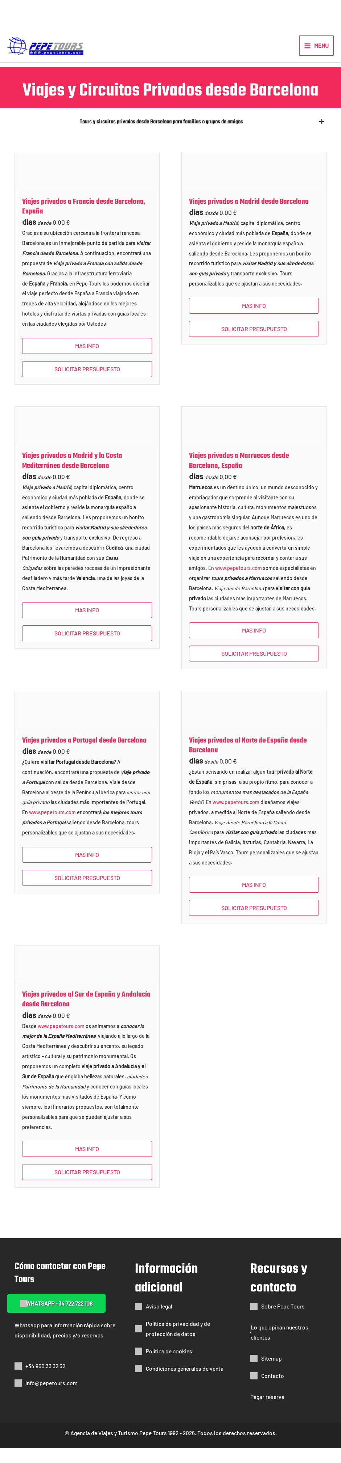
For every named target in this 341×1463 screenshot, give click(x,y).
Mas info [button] (87, 360)
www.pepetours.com (238, 583)
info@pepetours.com (51, 1398)
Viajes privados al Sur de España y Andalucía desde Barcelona (86, 1014)
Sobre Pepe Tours (283, 1321)
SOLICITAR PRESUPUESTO (87, 383)
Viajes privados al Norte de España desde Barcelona (248, 760)
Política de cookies (169, 1365)
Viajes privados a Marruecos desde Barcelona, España (239, 475)
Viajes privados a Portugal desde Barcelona (84, 755)
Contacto (272, 1390)
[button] (169, 135)
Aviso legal (159, 1321)
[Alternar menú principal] (316, 52)
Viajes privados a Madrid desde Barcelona (249, 216)
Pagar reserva (267, 1411)
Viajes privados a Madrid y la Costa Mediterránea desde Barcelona (72, 475)
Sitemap (271, 1373)
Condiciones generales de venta (184, 1383)
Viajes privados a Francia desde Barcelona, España (83, 221)
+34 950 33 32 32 (45, 1380)
